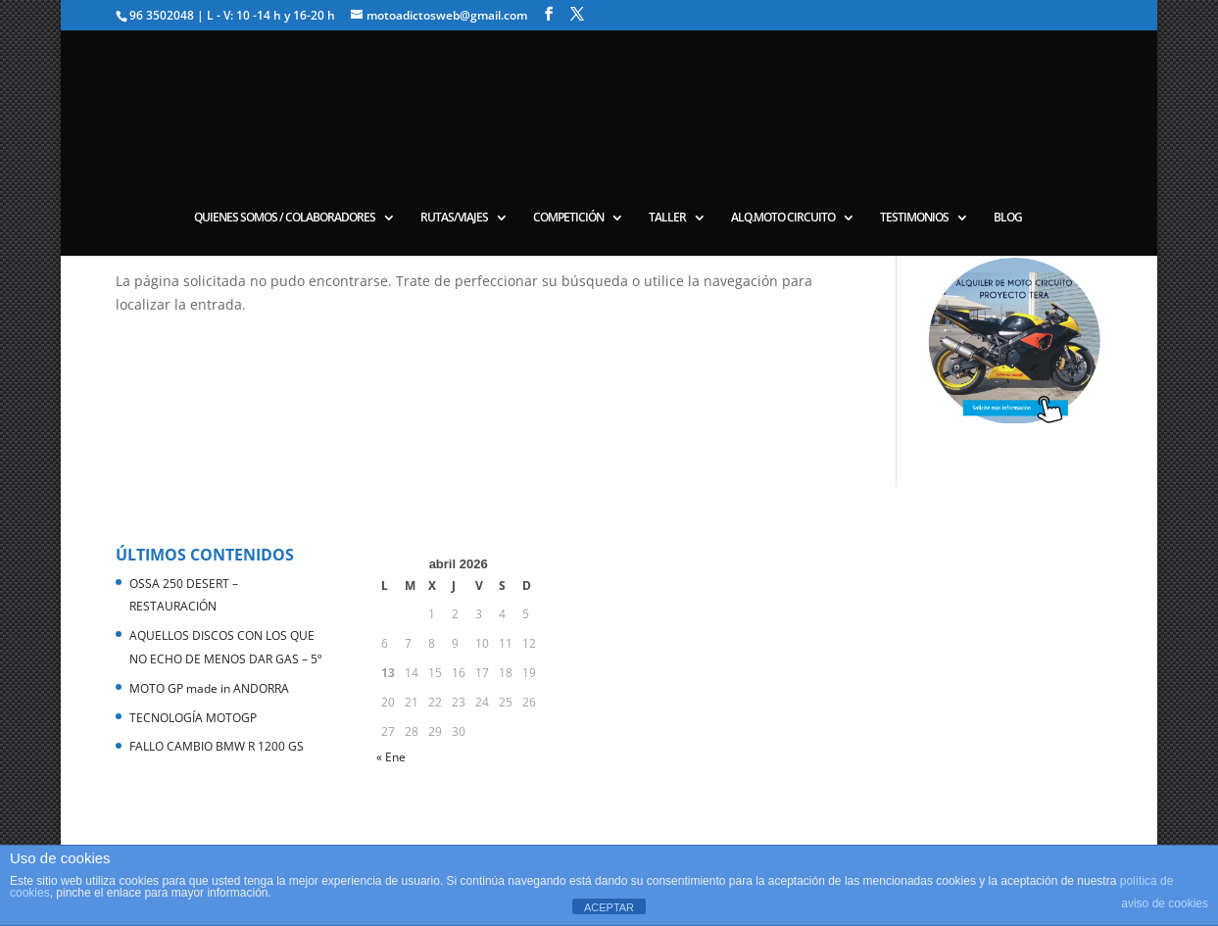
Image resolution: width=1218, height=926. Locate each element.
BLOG (1008, 218)
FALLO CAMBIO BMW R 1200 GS (216, 746)
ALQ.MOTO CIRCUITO (783, 218)
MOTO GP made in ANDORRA (209, 688)
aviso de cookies (1164, 903)
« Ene (391, 757)
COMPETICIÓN (568, 218)
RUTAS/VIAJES (454, 218)
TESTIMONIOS (914, 218)
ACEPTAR (609, 907)
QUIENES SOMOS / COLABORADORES (284, 218)
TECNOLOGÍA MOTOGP (193, 717)
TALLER (667, 218)
